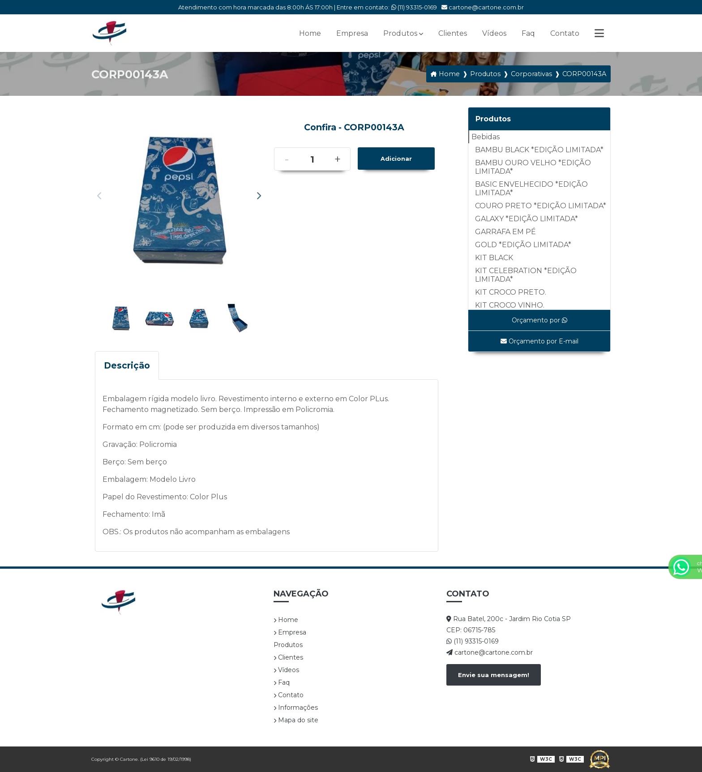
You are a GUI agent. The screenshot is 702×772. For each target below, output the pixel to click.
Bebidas (485, 137)
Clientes (452, 33)
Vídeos (494, 33)
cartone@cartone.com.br (482, 7)
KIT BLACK (494, 257)
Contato (564, 33)
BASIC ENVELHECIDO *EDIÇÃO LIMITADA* (531, 188)
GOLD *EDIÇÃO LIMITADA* (523, 244)
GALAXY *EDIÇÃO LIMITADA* (526, 218)
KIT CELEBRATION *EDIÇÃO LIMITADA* (526, 274)
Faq (528, 33)
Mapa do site (296, 720)
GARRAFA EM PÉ (505, 231)
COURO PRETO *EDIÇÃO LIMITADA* (540, 206)
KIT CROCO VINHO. (509, 305)
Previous (99, 195)
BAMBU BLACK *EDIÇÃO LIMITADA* (539, 150)
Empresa (352, 33)
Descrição (127, 365)
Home (310, 33)
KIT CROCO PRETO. (510, 292)
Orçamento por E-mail (539, 341)
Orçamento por (539, 320)
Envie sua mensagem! (493, 674)
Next (258, 195)
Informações (296, 707)
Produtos (400, 33)
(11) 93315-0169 (414, 7)
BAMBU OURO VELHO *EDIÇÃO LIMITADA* (533, 167)
